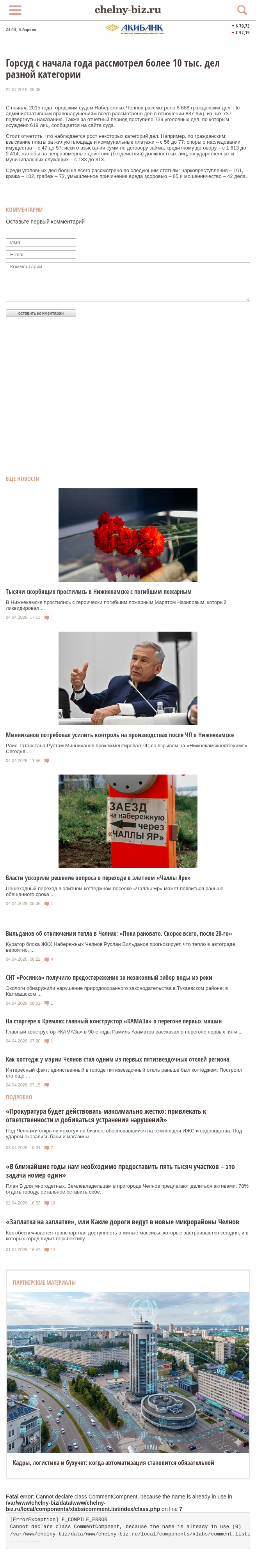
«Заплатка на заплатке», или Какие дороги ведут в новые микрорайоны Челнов (122, 1221)
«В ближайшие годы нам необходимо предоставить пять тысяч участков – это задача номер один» (120, 1171)
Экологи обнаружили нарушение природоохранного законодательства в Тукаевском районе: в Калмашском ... (117, 991)
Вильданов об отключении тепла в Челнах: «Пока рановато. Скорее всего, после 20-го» (119, 933)
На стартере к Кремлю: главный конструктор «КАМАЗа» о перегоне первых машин (114, 1021)
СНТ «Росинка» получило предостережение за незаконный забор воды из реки (109, 977)
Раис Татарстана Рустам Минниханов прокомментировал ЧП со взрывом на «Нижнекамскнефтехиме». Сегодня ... (127, 748)
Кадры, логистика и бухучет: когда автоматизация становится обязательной (113, 1462)
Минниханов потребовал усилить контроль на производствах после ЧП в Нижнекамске (120, 735)
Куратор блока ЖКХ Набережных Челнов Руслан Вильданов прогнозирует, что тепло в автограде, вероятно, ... (121, 947)
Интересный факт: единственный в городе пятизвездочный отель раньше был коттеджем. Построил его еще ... (124, 1073)
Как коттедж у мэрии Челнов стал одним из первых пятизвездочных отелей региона (117, 1059)
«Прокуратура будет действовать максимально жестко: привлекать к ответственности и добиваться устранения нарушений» (106, 1115)
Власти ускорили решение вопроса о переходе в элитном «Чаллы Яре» (98, 877)
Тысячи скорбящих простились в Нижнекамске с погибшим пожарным (99, 591)
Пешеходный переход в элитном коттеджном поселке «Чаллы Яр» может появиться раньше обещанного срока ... (115, 891)
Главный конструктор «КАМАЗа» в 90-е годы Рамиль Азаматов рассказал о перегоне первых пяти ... (124, 1032)
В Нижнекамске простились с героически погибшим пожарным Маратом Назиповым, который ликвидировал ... (116, 605)
